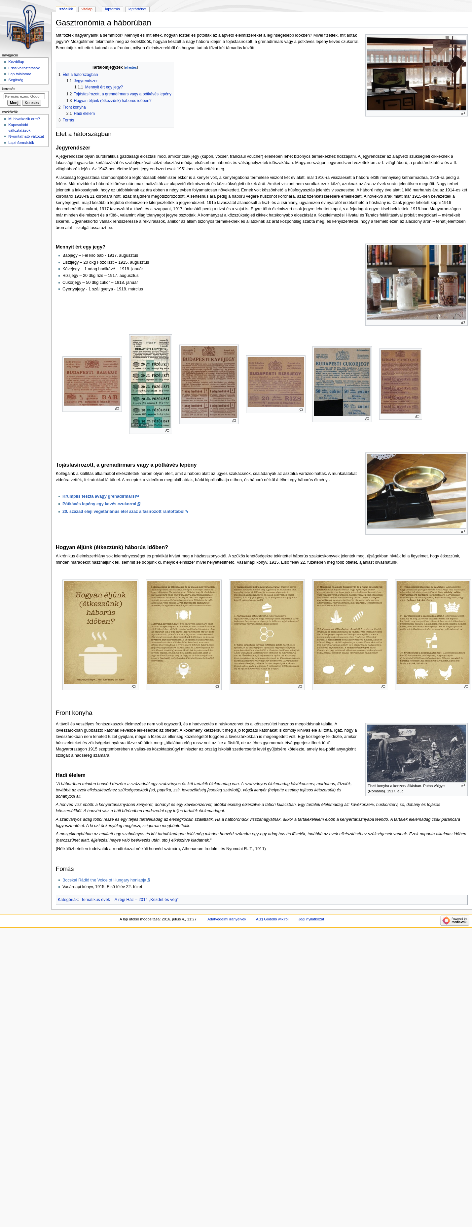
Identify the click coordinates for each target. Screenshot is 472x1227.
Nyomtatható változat (26, 136)
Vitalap (87, 9)
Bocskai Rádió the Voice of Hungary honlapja (104, 880)
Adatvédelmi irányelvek (226, 919)
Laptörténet (137, 9)
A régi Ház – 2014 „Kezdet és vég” (146, 899)
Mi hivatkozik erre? (24, 119)
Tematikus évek (95, 899)
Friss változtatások (24, 68)
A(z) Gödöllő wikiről (272, 919)
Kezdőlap (16, 62)
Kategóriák (68, 899)
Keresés (8, 89)
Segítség (15, 80)
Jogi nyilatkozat (311, 919)
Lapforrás (112, 9)
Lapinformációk (21, 143)
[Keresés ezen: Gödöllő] (24, 96)
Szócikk (66, 9)
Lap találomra (19, 74)
